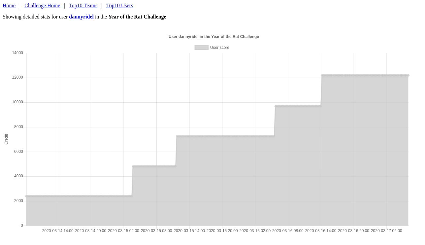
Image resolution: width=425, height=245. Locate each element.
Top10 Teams (83, 5)
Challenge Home (42, 5)
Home (9, 5)
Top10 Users (119, 5)
